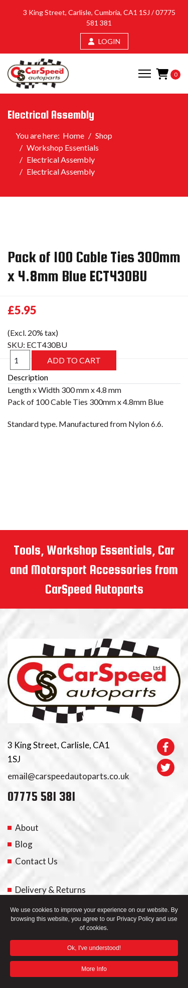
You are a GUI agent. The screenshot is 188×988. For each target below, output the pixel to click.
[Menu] (144, 74)
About (27, 827)
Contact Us (36, 861)
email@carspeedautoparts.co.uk (68, 776)
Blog (24, 844)
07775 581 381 (41, 796)
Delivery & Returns (50, 889)
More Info (94, 969)
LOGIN (104, 41)
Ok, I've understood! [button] (94, 948)
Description (28, 377)
